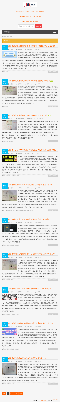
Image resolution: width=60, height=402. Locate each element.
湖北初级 (16, 175)
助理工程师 (11, 175)
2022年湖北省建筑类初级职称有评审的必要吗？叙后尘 (29, 81)
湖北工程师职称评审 (18, 210)
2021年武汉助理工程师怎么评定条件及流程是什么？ (28, 358)
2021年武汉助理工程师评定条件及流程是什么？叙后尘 (29, 219)
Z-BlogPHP (43, 400)
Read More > (52, 71)
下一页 (15, 393)
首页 (5, 36)
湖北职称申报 (21, 118)
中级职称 (10, 141)
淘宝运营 (55, 400)
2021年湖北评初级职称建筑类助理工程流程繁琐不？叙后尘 (30, 323)
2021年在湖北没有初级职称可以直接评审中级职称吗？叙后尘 (31, 254)
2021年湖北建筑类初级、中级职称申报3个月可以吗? (28, 115)
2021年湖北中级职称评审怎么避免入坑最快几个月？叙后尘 (30, 185)
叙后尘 (11, 49)
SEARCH (38, 26)
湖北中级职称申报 (7, 210)
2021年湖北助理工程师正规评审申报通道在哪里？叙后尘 (29, 289)
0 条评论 (39, 49)
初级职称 (20, 49)
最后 (20, 393)
